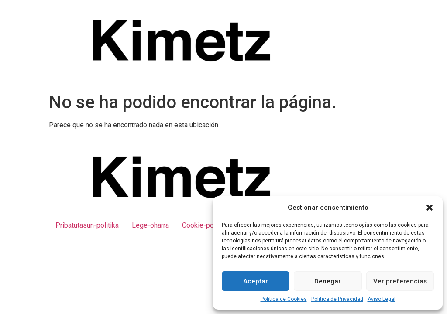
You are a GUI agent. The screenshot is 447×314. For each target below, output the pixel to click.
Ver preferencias (400, 281)
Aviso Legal (381, 299)
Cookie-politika (205, 225)
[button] (429, 207)
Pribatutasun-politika (87, 225)
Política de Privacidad (337, 299)
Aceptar (255, 281)
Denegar (327, 281)
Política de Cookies (284, 299)
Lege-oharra (150, 225)
